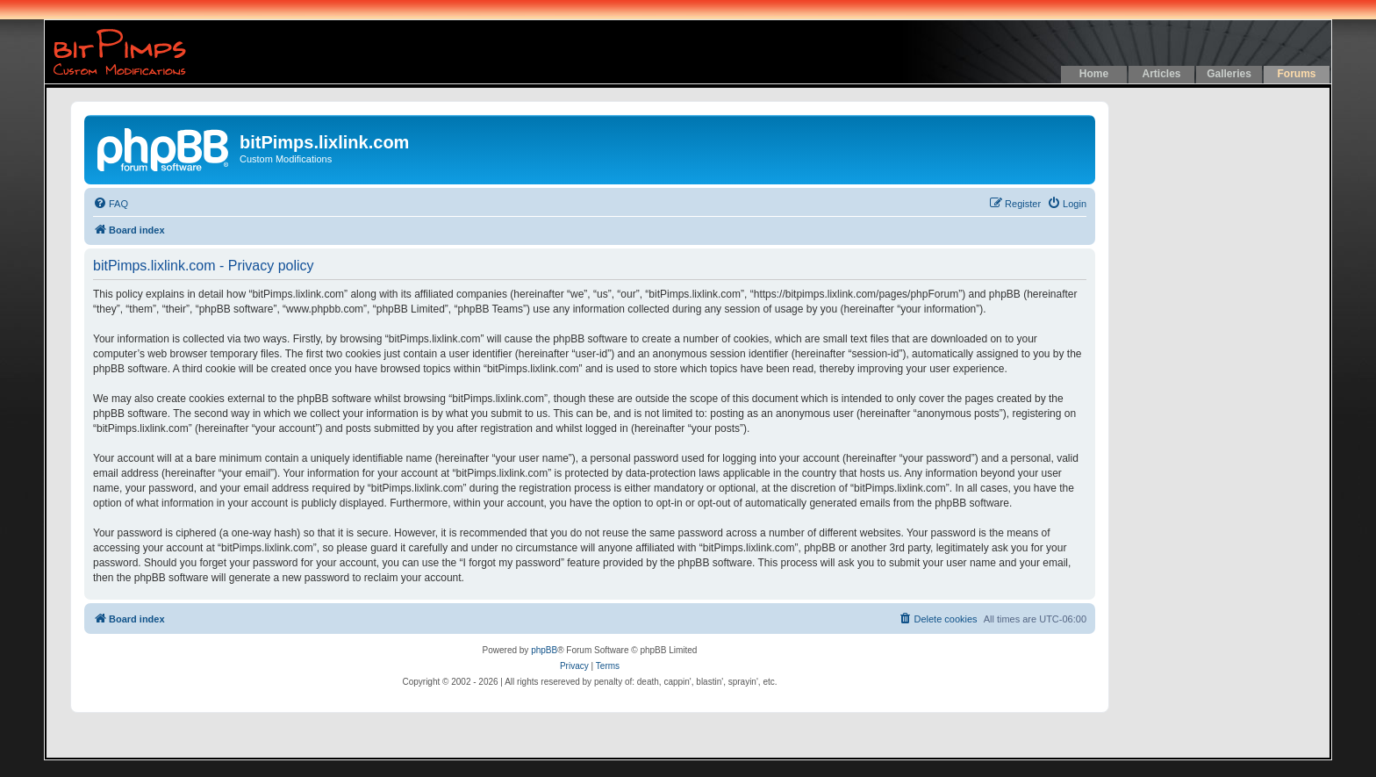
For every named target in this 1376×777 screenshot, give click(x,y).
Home (1093, 74)
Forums (1296, 74)
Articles (1161, 74)
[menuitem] (110, 203)
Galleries (1229, 74)
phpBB (544, 650)
